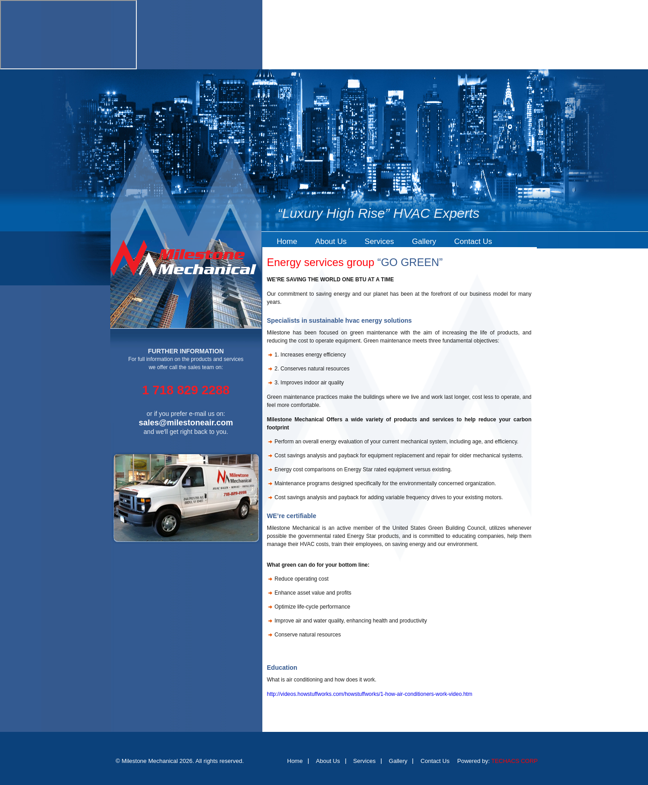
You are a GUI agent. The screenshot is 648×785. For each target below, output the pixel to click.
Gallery (424, 241)
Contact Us (473, 241)
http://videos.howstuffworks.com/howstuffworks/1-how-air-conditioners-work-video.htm (369, 694)
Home (287, 241)
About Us (330, 241)
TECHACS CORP (514, 761)
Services (379, 241)
